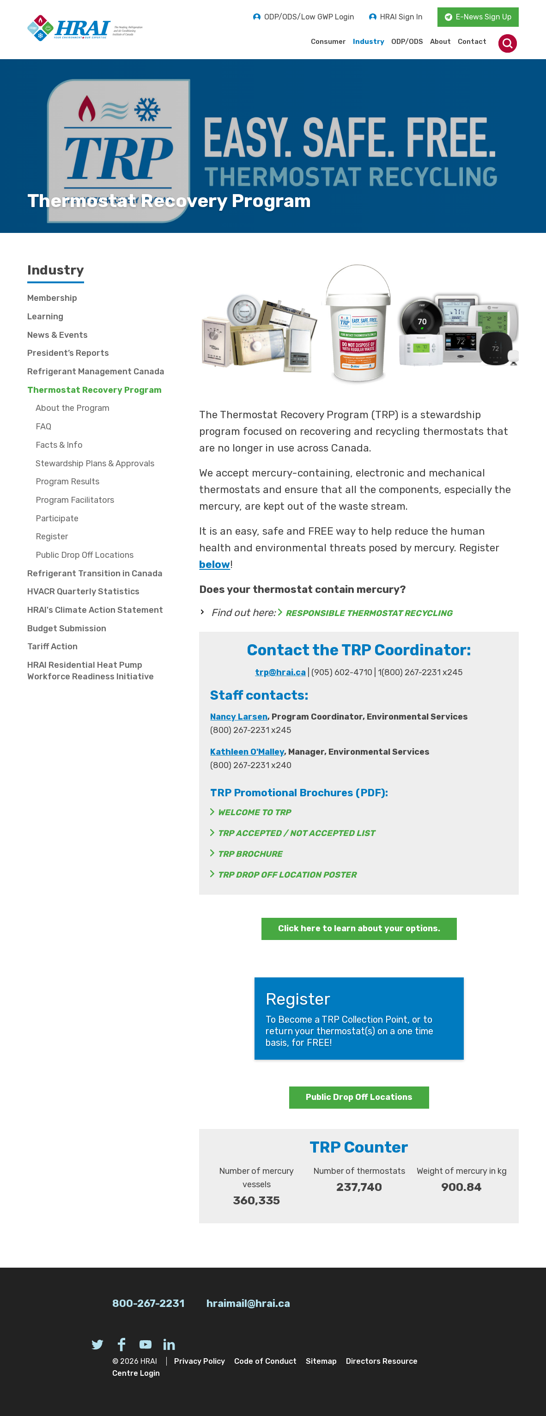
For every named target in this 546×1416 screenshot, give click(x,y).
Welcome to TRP (254, 812)
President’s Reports (68, 353)
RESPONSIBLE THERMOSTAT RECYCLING (368, 613)
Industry (368, 41)
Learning (45, 316)
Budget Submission (66, 628)
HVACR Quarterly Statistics (83, 591)
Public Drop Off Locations (359, 1097)
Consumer (328, 41)
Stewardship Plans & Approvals (95, 463)
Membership (52, 298)
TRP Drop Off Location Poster (287, 875)
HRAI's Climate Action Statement (95, 610)
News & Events (57, 335)
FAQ (43, 426)
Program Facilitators (75, 500)
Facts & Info (59, 445)
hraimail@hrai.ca (248, 1303)
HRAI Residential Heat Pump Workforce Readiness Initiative (90, 671)
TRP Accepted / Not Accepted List (296, 833)
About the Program (72, 408)
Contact (472, 41)
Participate (57, 518)
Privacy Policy (199, 1361)
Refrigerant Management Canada (95, 371)
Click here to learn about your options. (359, 928)
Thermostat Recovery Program (94, 390)
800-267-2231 (148, 1303)
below (214, 564)
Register (52, 536)
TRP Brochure (250, 854)
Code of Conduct (265, 1361)
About (440, 41)
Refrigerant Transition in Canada (95, 573)
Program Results (67, 481)
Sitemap (321, 1361)
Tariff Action (52, 646)
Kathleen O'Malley (247, 752)
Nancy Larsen (238, 717)
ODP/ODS (407, 41)
